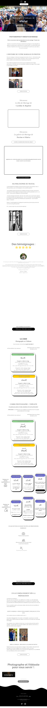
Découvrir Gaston (40, 490)
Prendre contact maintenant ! (23, 182)
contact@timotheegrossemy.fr (23, 699)
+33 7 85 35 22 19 (23, 700)
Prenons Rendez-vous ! (23, 329)
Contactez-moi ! (24, 4)
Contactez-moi (23, 91)
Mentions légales (23, 693)
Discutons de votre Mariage (23, 26)
